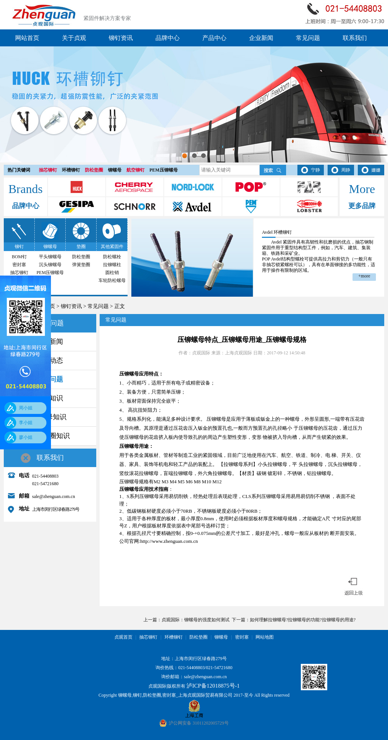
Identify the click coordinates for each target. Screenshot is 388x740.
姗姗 (375, 170)
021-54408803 (191, 667)
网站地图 (265, 637)
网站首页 (27, 38)
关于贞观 (74, 38)
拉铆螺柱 (112, 264)
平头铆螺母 (50, 256)
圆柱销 (112, 272)
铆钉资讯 (121, 38)
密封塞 (19, 264)
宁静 (315, 170)
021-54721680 (219, 667)
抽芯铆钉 (48, 170)
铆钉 (19, 246)
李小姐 (25, 422)
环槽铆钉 (71, 170)
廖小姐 (25, 437)
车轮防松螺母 (112, 280)
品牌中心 (168, 38)
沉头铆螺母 (50, 264)
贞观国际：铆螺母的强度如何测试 (195, 619)
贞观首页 (123, 637)
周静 (345, 170)
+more (364, 276)
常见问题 (308, 38)
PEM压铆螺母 (163, 170)
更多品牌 (362, 206)
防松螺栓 (112, 256)
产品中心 (214, 38)
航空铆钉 (135, 170)
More (362, 189)
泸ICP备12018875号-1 (213, 686)
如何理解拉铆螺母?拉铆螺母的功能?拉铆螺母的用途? (303, 619)
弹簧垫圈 (81, 264)
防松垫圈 (94, 170)
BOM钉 (19, 256)
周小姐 (25, 408)
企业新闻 (261, 38)
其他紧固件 (112, 246)
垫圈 (81, 246)
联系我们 (355, 38)
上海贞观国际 (238, 352)
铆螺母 (115, 170)
